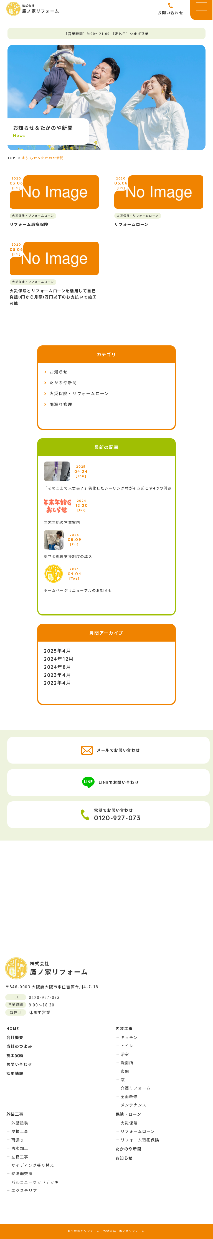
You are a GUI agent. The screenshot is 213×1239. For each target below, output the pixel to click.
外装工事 (15, 1114)
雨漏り (17, 1140)
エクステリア (24, 1190)
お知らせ (58, 372)
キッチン (129, 1037)
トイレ (127, 1045)
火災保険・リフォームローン (79, 393)
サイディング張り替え (32, 1165)
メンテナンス (134, 1105)
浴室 (125, 1054)
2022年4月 (57, 683)
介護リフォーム (136, 1088)
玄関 (125, 1071)
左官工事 (20, 1157)
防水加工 (20, 1148)
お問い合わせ (19, 1064)
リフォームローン (138, 1131)
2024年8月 (57, 667)
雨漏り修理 (60, 404)
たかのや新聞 (63, 382)
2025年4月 (57, 651)
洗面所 (127, 1062)
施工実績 (15, 1055)
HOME (12, 1028)
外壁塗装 (20, 1123)
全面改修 (129, 1096)
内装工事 (124, 1028)
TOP (11, 158)
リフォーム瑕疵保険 (140, 1140)
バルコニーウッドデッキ (35, 1182)
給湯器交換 (22, 1173)
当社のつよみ (19, 1046)
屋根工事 (20, 1131)
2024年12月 (59, 659)
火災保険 (129, 1123)
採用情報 (15, 1073)
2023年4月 (57, 675)
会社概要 (15, 1037)
